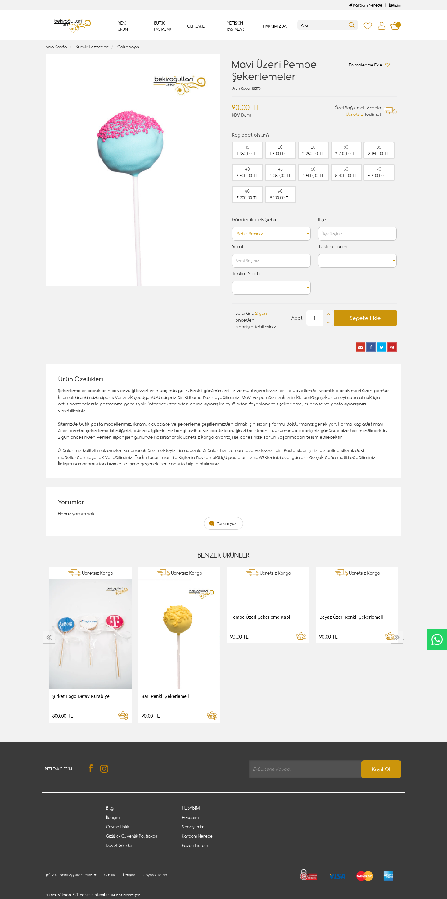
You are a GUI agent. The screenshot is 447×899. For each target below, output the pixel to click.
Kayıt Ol (381, 769)
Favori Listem (195, 845)
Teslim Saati (246, 274)
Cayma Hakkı (118, 826)
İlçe (322, 220)
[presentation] (49, 637)
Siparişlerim (193, 826)
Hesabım (190, 817)
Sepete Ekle (365, 318)
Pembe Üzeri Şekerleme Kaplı (260, 617)
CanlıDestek (437, 639)
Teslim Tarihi (333, 247)
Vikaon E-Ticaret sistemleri (84, 895)
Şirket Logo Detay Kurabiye (81, 696)
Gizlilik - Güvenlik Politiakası (132, 835)
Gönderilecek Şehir (255, 220)
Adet (297, 318)
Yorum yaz (227, 523)
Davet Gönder (119, 845)
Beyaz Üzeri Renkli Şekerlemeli (351, 617)
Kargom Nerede (365, 5)
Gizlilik (109, 875)
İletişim (395, 5)
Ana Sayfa (56, 46)
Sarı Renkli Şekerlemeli (165, 696)
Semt (238, 247)
